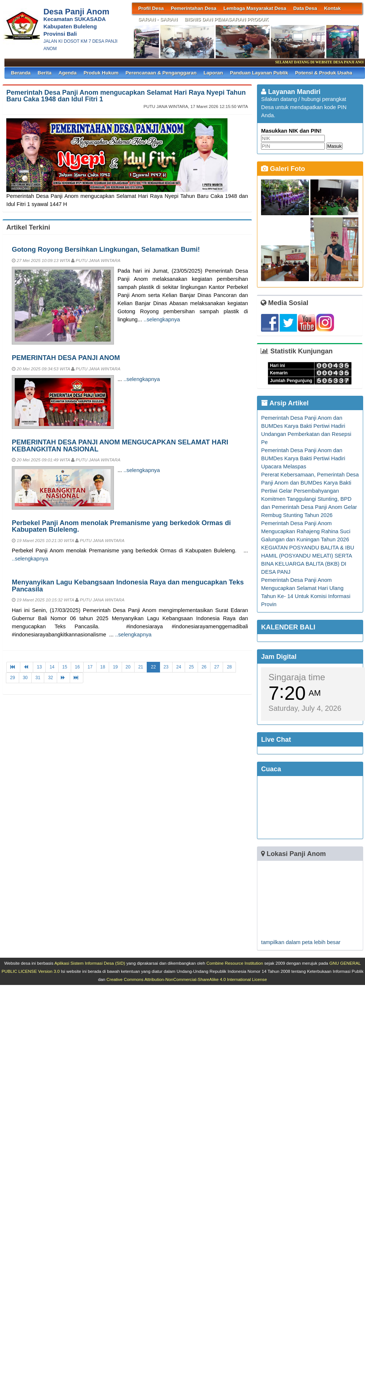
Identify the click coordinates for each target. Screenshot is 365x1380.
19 (115, 667)
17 (89, 667)
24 (178, 667)
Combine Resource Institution (234, 963)
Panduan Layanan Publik (259, 73)
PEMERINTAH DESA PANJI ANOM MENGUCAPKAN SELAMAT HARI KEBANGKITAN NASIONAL (120, 445)
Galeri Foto (283, 168)
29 (12, 677)
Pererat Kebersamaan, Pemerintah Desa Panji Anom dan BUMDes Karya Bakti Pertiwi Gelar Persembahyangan (310, 483)
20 (128, 667)
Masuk (334, 146)
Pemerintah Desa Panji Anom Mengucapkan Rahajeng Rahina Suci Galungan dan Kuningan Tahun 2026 (305, 531)
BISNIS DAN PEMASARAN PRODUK (226, 19)
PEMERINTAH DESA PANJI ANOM (66, 357)
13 (39, 667)
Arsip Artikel (285, 403)
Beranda (21, 73)
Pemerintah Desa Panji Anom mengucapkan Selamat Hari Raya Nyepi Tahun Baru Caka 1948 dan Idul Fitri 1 (126, 96)
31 (37, 677)
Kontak (332, 8)
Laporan (213, 73)
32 (50, 677)
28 (229, 667)
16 (77, 667)
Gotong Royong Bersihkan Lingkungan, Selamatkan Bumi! (106, 249)
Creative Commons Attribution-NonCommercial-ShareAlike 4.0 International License (187, 979)
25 (191, 667)
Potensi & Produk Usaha (323, 73)
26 (204, 667)
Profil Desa (151, 8)
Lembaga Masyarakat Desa (254, 8)
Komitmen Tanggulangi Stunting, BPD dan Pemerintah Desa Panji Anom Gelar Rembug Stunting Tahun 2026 (309, 507)
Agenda (68, 73)
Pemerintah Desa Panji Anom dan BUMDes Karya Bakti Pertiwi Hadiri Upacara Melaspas (303, 458)
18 (102, 667)
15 (64, 667)
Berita (45, 73)
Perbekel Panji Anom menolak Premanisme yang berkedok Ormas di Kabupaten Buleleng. (121, 526)
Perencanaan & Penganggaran (161, 73)
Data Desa (305, 8)
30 (25, 677)
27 (216, 667)
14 (51, 667)
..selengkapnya (162, 319)
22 (153, 667)
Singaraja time (296, 677)
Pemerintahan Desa (193, 8)
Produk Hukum (101, 73)
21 (140, 667)
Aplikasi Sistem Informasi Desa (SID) (89, 963)
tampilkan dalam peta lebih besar (300, 942)
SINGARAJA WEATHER (310, 807)
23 (166, 667)
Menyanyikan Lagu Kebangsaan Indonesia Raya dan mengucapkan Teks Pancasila (128, 585)
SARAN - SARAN (158, 19)
